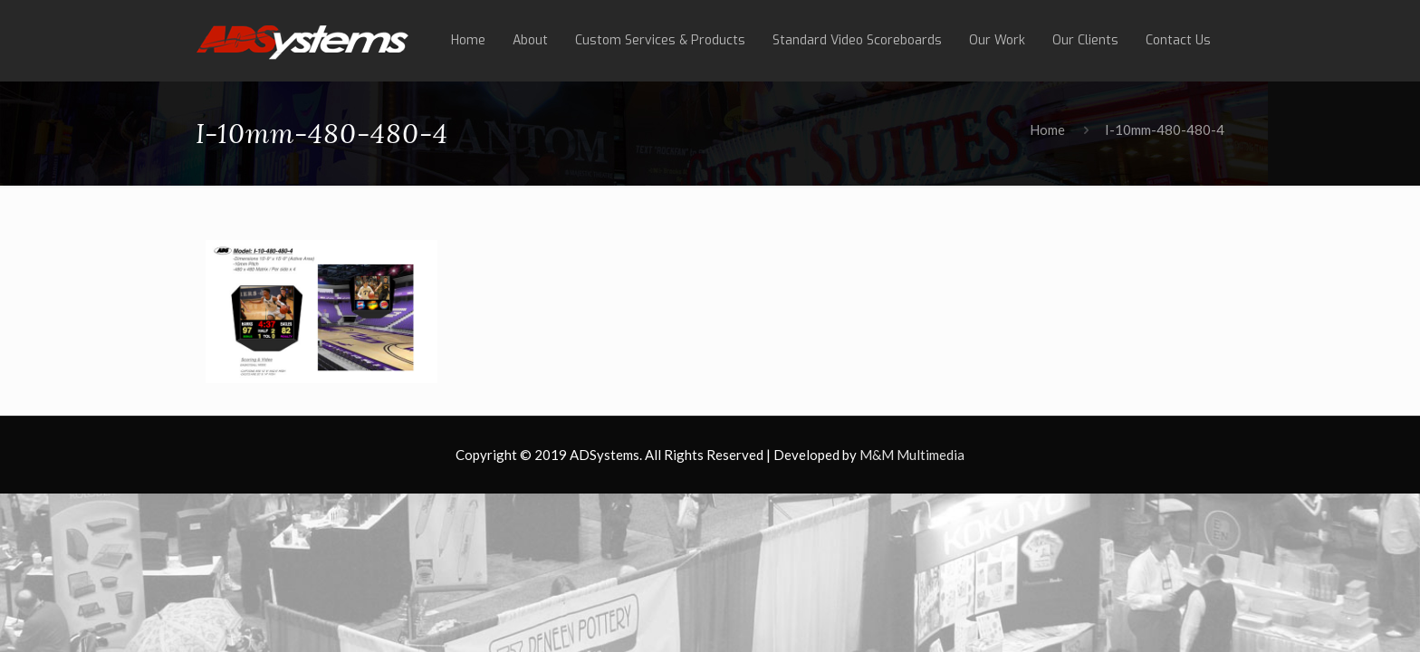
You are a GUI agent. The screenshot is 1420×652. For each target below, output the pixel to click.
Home (1047, 129)
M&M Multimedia (911, 454)
